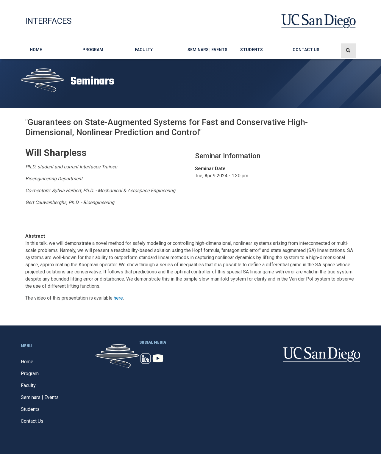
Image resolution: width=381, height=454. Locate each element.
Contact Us (306, 49)
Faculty (144, 49)
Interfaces (48, 21)
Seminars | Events (207, 49)
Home (36, 49)
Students (251, 49)
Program (92, 49)
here (118, 298)
